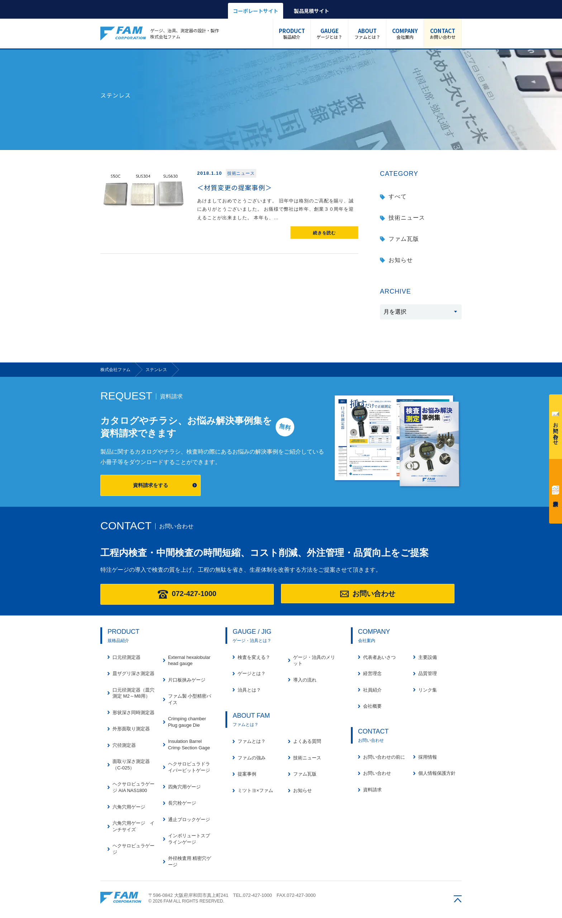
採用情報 (427, 757)
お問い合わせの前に (384, 757)
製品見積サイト (311, 10)
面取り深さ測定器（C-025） (131, 765)
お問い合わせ (443, 33)
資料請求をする (150, 485)
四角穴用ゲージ (184, 787)
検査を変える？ (254, 657)
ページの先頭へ (458, 898)
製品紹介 (292, 33)
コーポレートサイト (255, 10)
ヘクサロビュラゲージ (133, 849)
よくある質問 (307, 741)
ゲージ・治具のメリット (314, 660)
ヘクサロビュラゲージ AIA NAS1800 (133, 787)
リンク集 (427, 690)
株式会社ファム (120, 898)
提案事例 (247, 774)
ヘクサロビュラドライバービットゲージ (189, 767)
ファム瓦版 (404, 239)
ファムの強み (252, 757)
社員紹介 (372, 690)
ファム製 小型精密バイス (189, 699)
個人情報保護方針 (437, 773)
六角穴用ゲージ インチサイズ (133, 826)
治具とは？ (249, 690)
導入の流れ (304, 680)
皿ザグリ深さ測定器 (133, 673)
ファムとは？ (367, 33)
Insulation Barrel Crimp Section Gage (189, 744)
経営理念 (372, 673)
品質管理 (427, 673)
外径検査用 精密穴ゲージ (189, 861)
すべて (398, 196)
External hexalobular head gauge (189, 660)
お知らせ (401, 260)
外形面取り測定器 (131, 728)
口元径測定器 (126, 657)
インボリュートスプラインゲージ (189, 839)
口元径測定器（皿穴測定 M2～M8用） (133, 693)
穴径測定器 (124, 745)
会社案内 (405, 33)
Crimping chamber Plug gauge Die (187, 722)
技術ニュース (407, 218)
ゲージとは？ (329, 33)
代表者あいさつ (379, 657)
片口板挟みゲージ (186, 680)
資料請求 (555, 490)
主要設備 (427, 657)
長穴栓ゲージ (182, 803)
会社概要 (372, 706)
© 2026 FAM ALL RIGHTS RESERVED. (186, 901)
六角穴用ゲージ (129, 807)
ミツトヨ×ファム (255, 790)
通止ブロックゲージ (189, 819)
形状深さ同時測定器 (133, 712)
